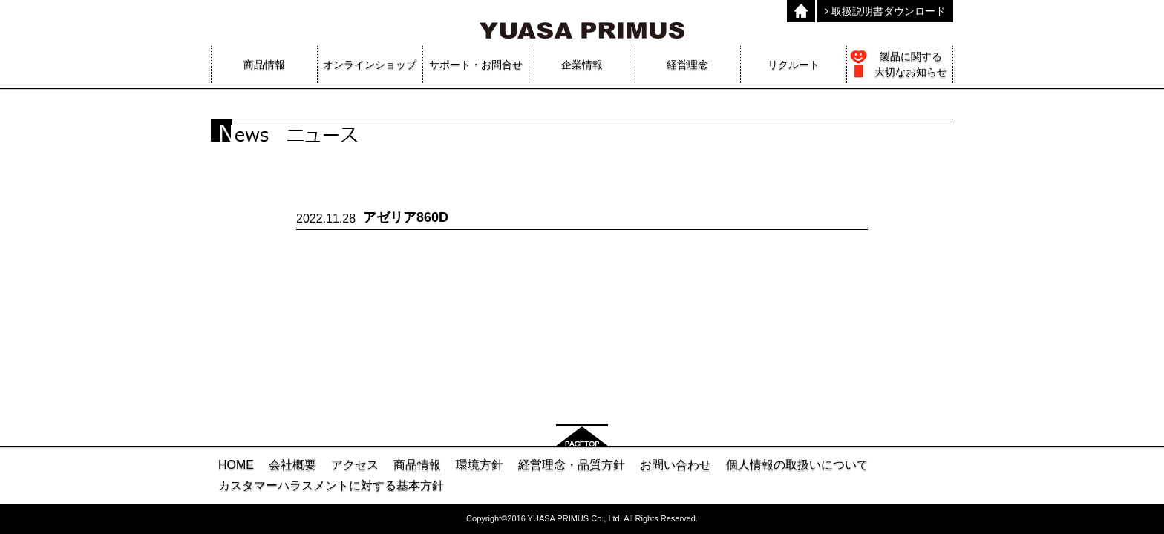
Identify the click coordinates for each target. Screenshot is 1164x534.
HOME (236, 464)
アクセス (355, 464)
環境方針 (479, 464)
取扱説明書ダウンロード (885, 11)
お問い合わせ (675, 464)
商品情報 (417, 464)
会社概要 (292, 464)
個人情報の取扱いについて (797, 464)
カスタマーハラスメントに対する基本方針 (331, 485)
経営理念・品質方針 (571, 464)
